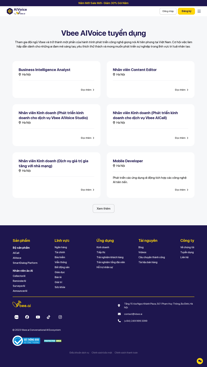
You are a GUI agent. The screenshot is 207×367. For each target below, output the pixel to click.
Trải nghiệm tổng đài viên (111, 262)
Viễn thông (61, 262)
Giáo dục (60, 272)
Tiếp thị (101, 252)
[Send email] (119, 314)
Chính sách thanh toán (126, 352)
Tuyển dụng (187, 252)
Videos (142, 252)
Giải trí (58, 282)
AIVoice (17, 257)
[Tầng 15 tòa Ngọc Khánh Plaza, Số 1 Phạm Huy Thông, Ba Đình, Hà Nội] (158, 305)
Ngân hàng (61, 247)
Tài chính (60, 252)
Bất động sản (62, 267)
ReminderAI (19, 280)
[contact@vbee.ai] (132, 314)
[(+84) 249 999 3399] (134, 321)
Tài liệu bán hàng (147, 262)
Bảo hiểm (60, 257)
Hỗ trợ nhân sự (105, 267)
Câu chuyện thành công (151, 257)
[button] (153, 255)
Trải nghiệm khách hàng (110, 257)
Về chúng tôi (187, 247)
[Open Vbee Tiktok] (48, 317)
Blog (141, 247)
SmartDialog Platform (25, 262)
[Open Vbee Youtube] (38, 317)
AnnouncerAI (20, 290)
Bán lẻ (58, 277)
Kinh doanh (103, 247)
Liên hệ (184, 257)
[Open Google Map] (119, 305)
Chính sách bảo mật (102, 352)
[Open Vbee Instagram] (60, 317)
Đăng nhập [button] (168, 11)
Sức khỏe (60, 287)
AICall (16, 252)
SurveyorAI (19, 285)
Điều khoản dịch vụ (79, 352)
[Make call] (119, 321)
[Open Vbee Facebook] (27, 317)
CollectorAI (19, 276)
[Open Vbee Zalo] (16, 317)
